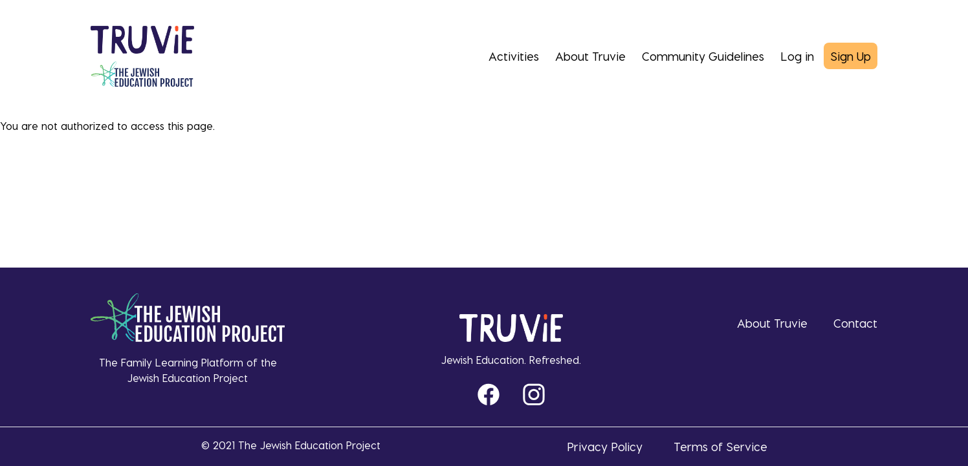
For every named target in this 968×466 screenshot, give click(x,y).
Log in (797, 56)
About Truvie (590, 56)
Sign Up (850, 56)
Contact (855, 323)
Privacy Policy (605, 446)
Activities (514, 56)
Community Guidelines (703, 56)
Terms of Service (720, 446)
